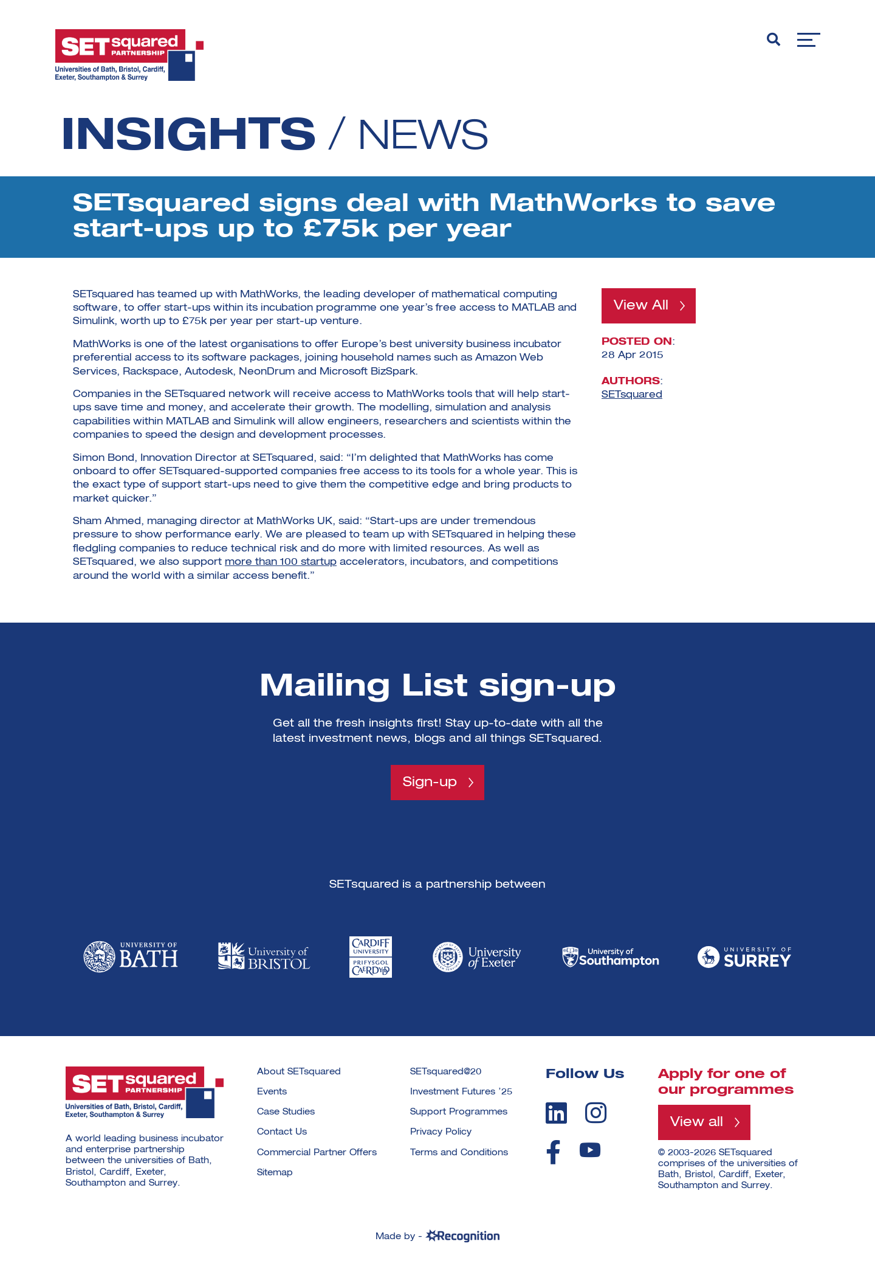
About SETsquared (299, 1072)
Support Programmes (458, 1112)
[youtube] (590, 1151)
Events (272, 1092)
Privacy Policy (441, 1133)
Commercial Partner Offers (317, 1153)
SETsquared (632, 395)
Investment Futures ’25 (461, 1092)
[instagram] (595, 1113)
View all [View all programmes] (696, 1122)
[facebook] (553, 1153)
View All (641, 306)
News (428, 137)
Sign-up (430, 782)
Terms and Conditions (459, 1153)
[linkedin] (556, 1113)
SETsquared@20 (445, 1072)
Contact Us (282, 1133)
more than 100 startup (281, 562)
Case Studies (286, 1112)
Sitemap (275, 1173)
